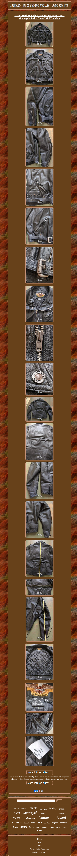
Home (39, 839)
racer (16, 808)
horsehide (47, 823)
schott (24, 808)
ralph (43, 813)
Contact (39, 846)
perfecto (55, 823)
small (37, 827)
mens (23, 826)
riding (53, 819)
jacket (61, 817)
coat (64, 827)
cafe (33, 823)
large (31, 827)
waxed (58, 827)
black (33, 808)
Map (39, 842)
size (15, 826)
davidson (31, 818)
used (23, 819)
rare (40, 809)
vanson (48, 814)
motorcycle (30, 813)
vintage (17, 822)
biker (17, 813)
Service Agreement (39, 852)
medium (63, 822)
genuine (62, 809)
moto (39, 822)
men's (16, 818)
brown (39, 830)
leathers (44, 827)
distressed (62, 814)
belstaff (26, 823)
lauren (52, 827)
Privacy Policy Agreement (39, 849)
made (45, 809)
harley (52, 808)
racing (54, 814)
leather (44, 817)
